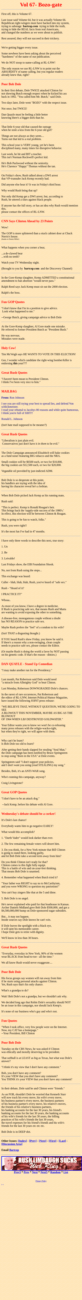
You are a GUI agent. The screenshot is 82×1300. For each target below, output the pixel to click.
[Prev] (33, 1140)
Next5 (44, 1172)
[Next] (43, 1140)
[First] (53, 1140)
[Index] (22, 1140)
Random (55, 1172)
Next (35, 1172)
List (65, 1172)
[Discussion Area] (11, 1144)
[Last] (62, 1140)
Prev (26, 1172)
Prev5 (17, 1172)
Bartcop (14, 1149)
